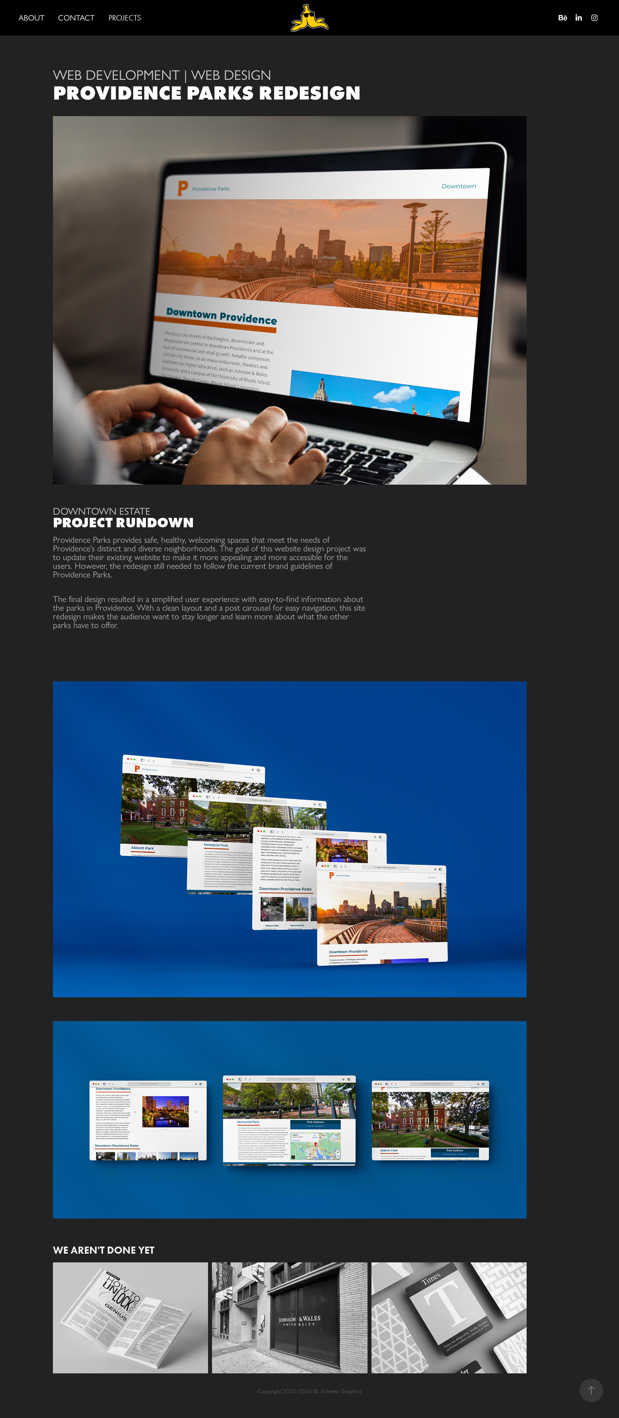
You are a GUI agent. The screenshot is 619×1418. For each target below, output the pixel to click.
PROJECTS (125, 18)
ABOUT (32, 18)
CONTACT (76, 18)
